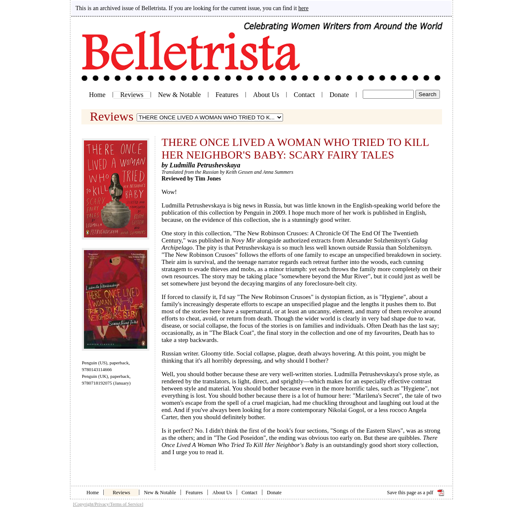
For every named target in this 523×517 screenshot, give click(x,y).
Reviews (131, 94)
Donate (339, 94)
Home (97, 94)
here (303, 8)
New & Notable (179, 94)
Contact (304, 94)
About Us (266, 94)
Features (227, 94)
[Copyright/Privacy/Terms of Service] (108, 503)
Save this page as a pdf (410, 492)
